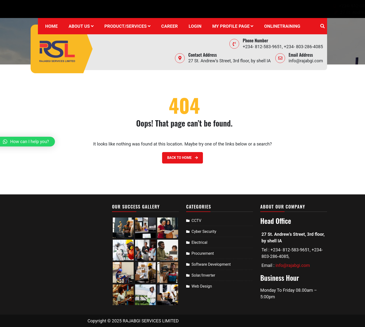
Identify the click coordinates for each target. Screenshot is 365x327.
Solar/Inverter (203, 275)
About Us (79, 26)
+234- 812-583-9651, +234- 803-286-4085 (237, 5)
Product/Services (125, 26)
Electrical (199, 242)
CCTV (196, 220)
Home (51, 26)
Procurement (202, 253)
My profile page (231, 26)
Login (195, 26)
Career (169, 26)
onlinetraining (282, 26)
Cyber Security (203, 231)
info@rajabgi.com (304, 5)
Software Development (211, 264)
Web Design (201, 286)
